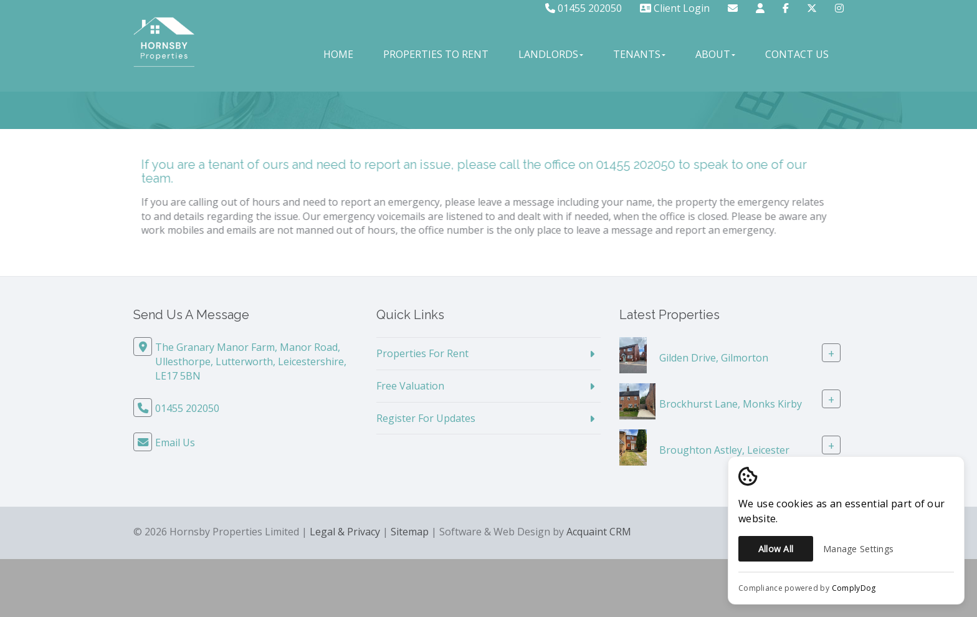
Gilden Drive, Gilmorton (713, 358)
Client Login (675, 8)
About (715, 54)
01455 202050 (583, 8)
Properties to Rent (435, 54)
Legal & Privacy (345, 531)
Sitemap (410, 531)
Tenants (639, 54)
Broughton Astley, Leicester (724, 450)
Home (338, 54)
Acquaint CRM (598, 531)
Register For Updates (425, 418)
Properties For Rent (422, 353)
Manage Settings (858, 549)
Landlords (550, 54)
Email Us (175, 442)
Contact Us (797, 54)
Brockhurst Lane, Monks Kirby (730, 404)
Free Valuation (410, 386)
